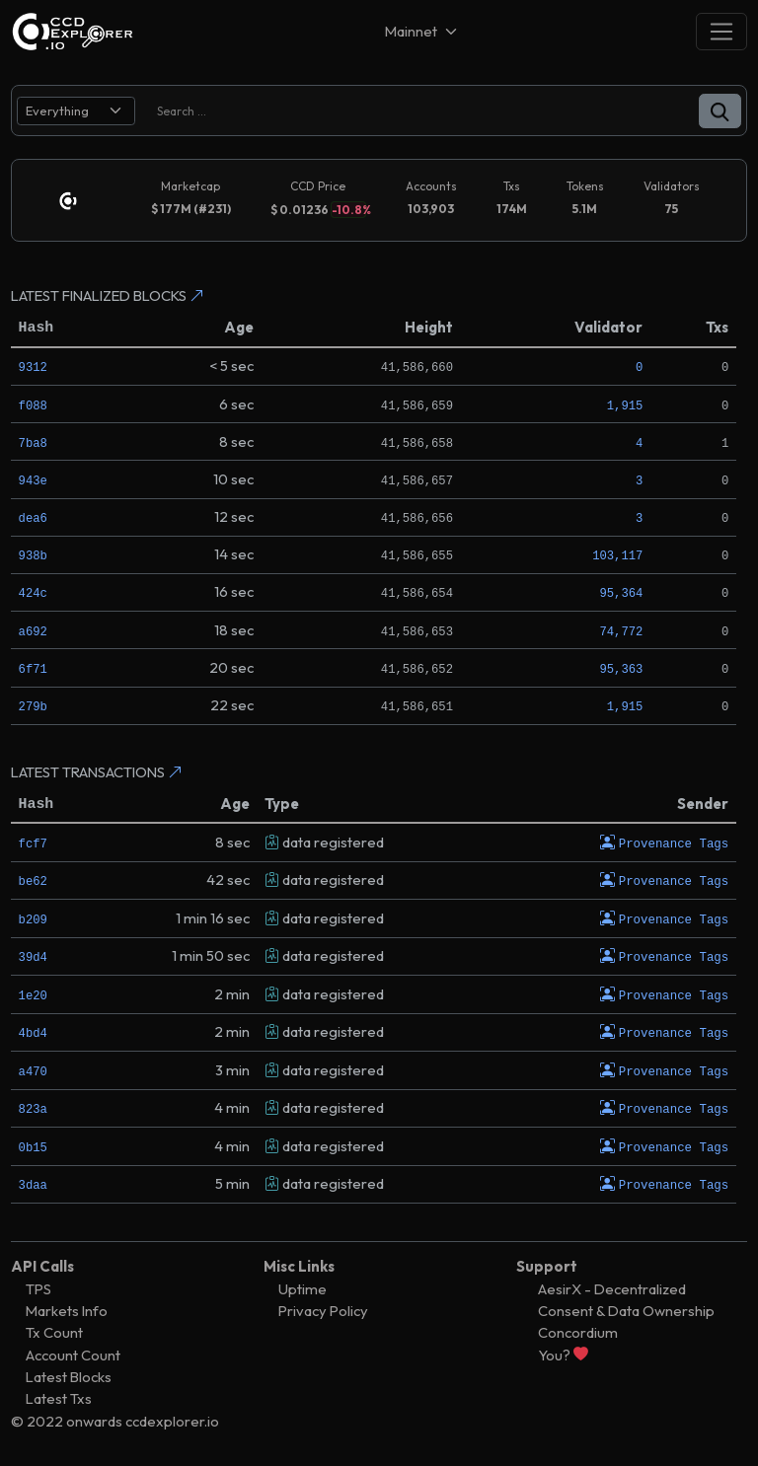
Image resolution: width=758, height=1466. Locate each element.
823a (33, 1106)
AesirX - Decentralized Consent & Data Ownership (626, 1297)
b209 (33, 918)
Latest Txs (59, 1395)
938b (33, 555)
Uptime (302, 1286)
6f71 (33, 668)
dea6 (33, 517)
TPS (38, 1286)
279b (33, 705)
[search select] (76, 111)
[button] (720, 111)
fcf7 (33, 843)
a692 (33, 631)
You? (563, 1352)
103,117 (617, 555)
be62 (33, 880)
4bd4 (33, 1031)
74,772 (621, 631)
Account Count (73, 1352)
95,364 (621, 592)
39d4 (33, 955)
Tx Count (54, 1329)
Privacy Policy (323, 1307)
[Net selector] (422, 31)
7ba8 (33, 442)
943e (33, 480)
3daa (33, 1182)
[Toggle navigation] (721, 31)
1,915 (625, 405)
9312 (33, 366)
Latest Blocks (69, 1373)
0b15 (33, 1144)
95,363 (621, 668)
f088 (33, 405)
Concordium (578, 1329)
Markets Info (67, 1307)
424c (33, 592)
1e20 (33, 994)
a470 (33, 1069)
